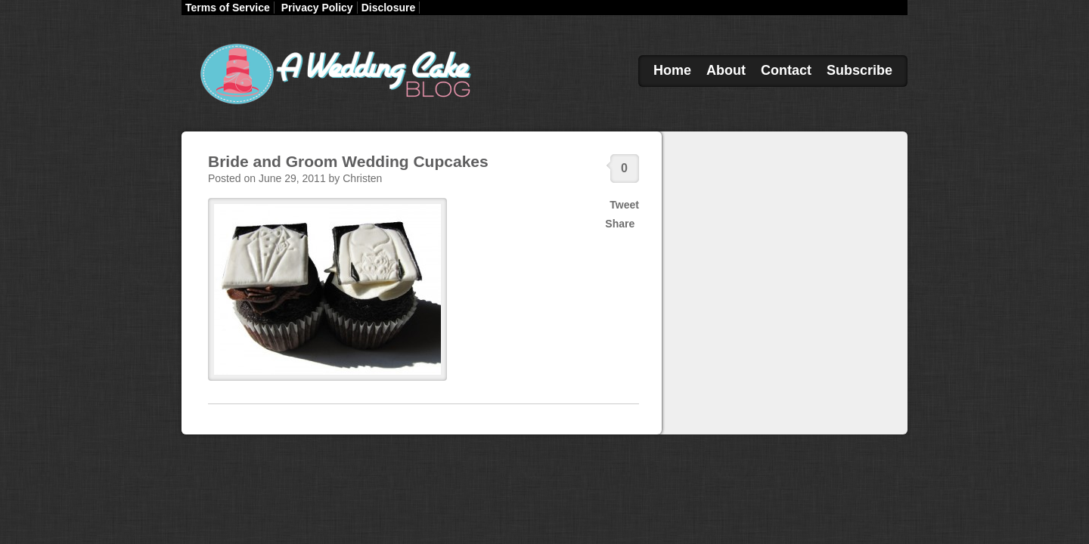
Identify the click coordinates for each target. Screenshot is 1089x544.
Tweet (624, 205)
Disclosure (388, 8)
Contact (786, 70)
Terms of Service (227, 8)
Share (619, 224)
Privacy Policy (317, 8)
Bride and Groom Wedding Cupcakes (348, 161)
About (726, 70)
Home (672, 70)
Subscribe (859, 70)
